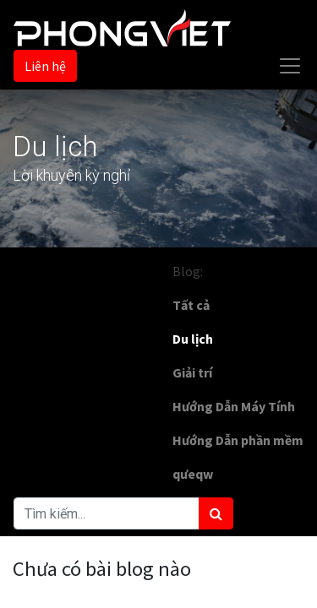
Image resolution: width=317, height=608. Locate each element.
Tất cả (191, 304)
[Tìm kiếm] (216, 513)
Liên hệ (45, 65)
